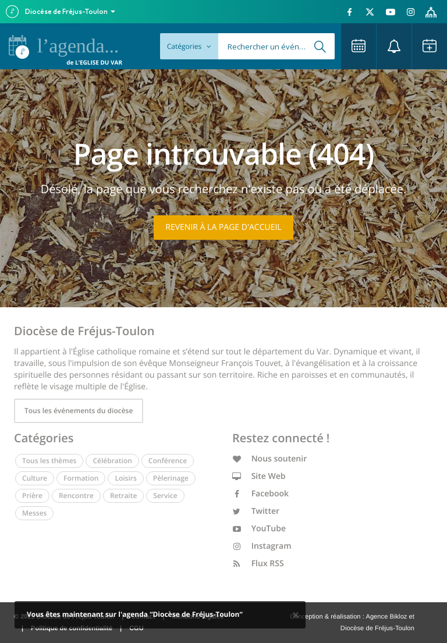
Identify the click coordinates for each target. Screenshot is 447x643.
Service (165, 495)
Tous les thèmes (49, 461)
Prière (32, 495)
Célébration (112, 461)
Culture (34, 478)
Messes (34, 513)
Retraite (123, 495)
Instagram (262, 546)
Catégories (189, 46)
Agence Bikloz (386, 616)
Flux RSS (258, 563)
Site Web (259, 476)
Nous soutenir (269, 458)
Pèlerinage (171, 478)
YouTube (259, 528)
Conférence (167, 461)
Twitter (255, 511)
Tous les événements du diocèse (78, 410)
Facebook (260, 493)
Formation (80, 478)
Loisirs (125, 478)
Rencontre (76, 495)
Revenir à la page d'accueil (223, 227)
